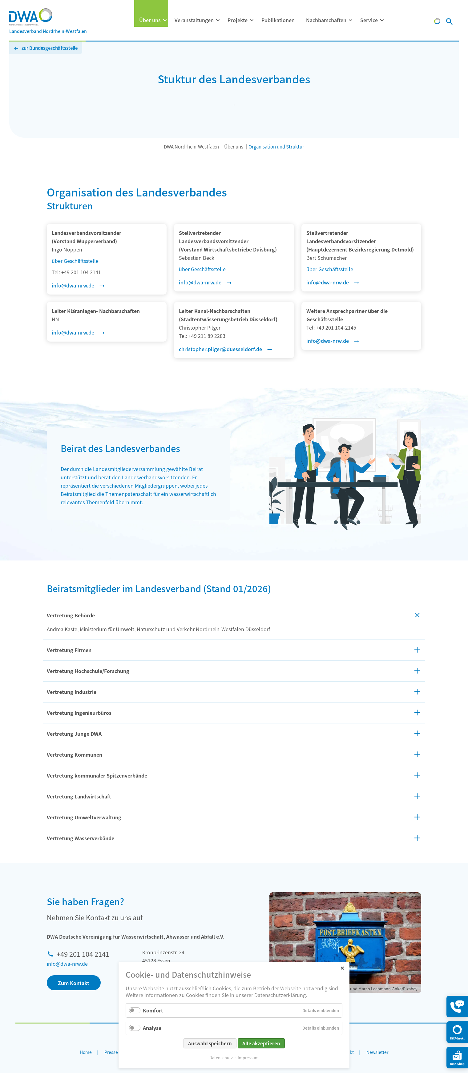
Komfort (153, 1010)
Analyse (152, 1027)
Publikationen (278, 20)
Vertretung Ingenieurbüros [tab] (79, 712)
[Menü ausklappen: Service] (381, 20)
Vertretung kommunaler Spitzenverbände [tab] (97, 775)
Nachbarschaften (326, 20)
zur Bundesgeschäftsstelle (50, 48)
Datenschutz (221, 1057)
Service (369, 20)
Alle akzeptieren (261, 1043)
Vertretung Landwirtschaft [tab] (79, 796)
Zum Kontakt (73, 983)
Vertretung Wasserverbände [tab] (80, 838)
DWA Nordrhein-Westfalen (191, 146)
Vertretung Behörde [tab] (71, 615)
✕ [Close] (342, 967)
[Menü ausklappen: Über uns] (164, 20)
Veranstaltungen (194, 20)
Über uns (150, 20)
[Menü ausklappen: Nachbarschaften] (350, 20)
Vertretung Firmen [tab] (69, 650)
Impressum (248, 1057)
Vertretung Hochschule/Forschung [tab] (88, 671)
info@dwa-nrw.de (67, 963)
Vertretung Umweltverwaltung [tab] (84, 817)
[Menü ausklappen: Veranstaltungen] (217, 20)
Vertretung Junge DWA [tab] (74, 733)
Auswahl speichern (210, 1043)
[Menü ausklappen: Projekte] (251, 20)
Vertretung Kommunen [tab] (74, 754)
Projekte (238, 20)
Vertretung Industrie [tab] (71, 691)
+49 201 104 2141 (83, 954)
